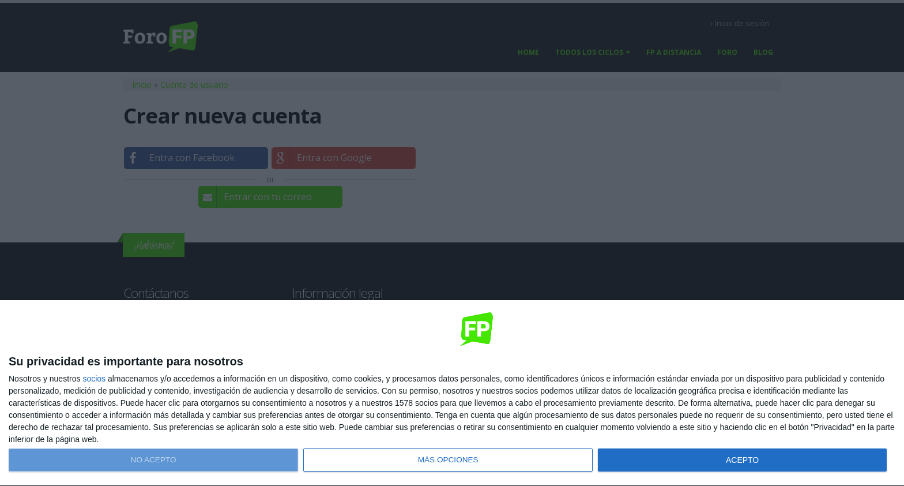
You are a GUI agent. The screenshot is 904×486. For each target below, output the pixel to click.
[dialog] (452, 393)
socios (94, 379)
